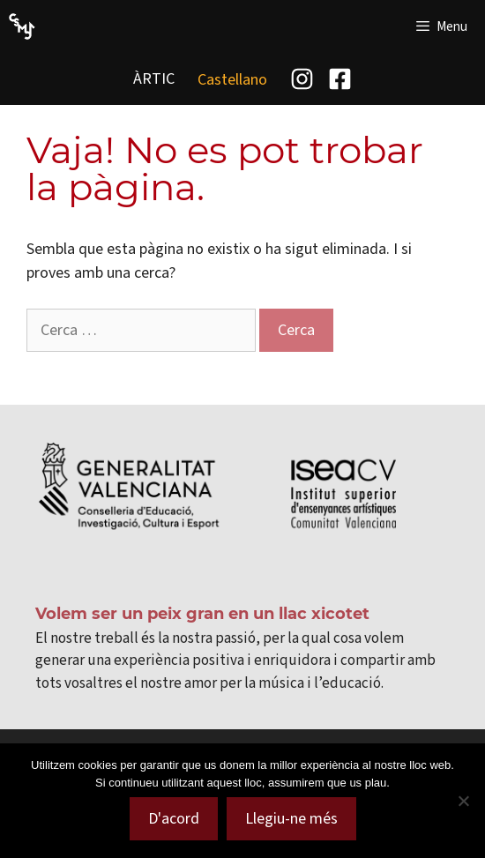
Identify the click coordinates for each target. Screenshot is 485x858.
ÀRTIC (154, 78)
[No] (463, 801)
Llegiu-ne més (291, 818)
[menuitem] (232, 79)
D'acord (173, 818)
